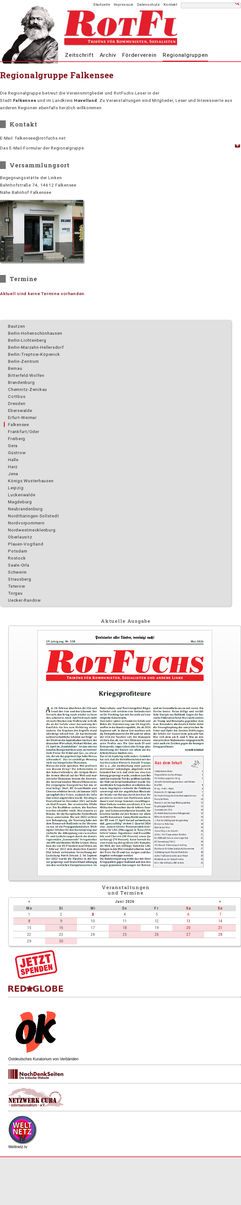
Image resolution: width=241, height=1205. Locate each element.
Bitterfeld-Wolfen (26, 375)
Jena (13, 473)
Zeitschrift (79, 55)
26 (157, 934)
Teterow (16, 586)
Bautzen (16, 326)
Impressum (124, 5)
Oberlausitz (20, 536)
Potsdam (17, 550)
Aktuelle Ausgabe (126, 621)
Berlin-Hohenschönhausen (35, 333)
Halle (13, 459)
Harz (13, 466)
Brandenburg (21, 382)
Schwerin (17, 572)
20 (188, 927)
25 (125, 934)
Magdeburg (20, 501)
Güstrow (17, 452)
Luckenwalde (21, 494)
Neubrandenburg (25, 508)
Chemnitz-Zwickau (27, 389)
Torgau (15, 593)
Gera (13, 445)
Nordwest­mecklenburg (31, 529)
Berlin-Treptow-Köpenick (34, 354)
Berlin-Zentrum (23, 361)
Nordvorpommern (26, 522)
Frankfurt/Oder (23, 431)
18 (125, 927)
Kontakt (170, 5)
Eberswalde (20, 410)
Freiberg (16, 438)
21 (220, 927)
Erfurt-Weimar (22, 417)
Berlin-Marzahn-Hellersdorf (36, 347)
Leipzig (15, 487)
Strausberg (19, 579)
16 (61, 927)
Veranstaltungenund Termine (126, 890)
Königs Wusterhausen (30, 480)
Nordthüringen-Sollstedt (33, 515)
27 (188, 934)
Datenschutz (148, 5)
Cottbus (16, 396)
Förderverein (139, 55)
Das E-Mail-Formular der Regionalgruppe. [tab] (42, 147)
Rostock (17, 558)
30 (61, 941)
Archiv (108, 55)
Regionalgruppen (185, 55)
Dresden (16, 403)
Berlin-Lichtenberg (27, 340)
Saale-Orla (18, 565)
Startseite (101, 5)
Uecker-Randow (24, 600)
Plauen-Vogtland (25, 543)
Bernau (15, 368)
